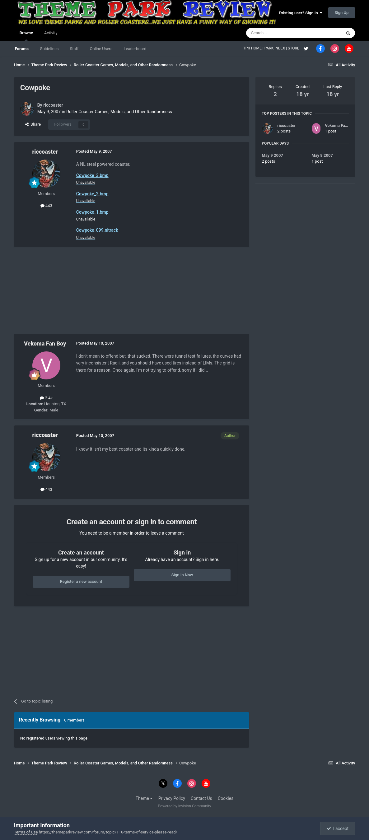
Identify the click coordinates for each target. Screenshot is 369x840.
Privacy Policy (171, 798)
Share (33, 124)
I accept (337, 828)
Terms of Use (26, 832)
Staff (74, 48)
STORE (294, 48)
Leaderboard (135, 48)
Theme (144, 798)
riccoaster (53, 105)
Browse (26, 35)
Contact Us (201, 798)
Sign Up (342, 12)
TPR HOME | (253, 48)
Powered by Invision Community (184, 806)
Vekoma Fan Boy (45, 343)
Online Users (101, 48)
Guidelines (49, 48)
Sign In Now (182, 575)
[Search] (279, 33)
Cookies (225, 798)
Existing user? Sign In (300, 13)
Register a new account (81, 581)
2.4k (46, 398)
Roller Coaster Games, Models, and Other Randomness (119, 111)
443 (46, 205)
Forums (22, 48)
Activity (51, 32)
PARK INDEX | (276, 48)
